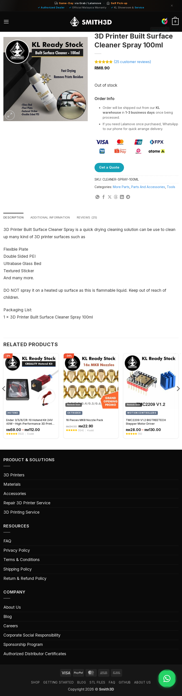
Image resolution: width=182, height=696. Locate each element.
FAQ (7, 541)
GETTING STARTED (58, 682)
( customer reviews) (132, 62)
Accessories (14, 493)
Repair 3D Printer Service (26, 503)
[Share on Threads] (116, 197)
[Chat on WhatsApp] (165, 678)
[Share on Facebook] (104, 197)
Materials (12, 484)
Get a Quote (109, 167)
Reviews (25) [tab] (91, 217)
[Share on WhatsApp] (97, 197)
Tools (171, 187)
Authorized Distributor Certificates (34, 654)
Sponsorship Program (23, 644)
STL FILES (97, 682)
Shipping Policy (17, 569)
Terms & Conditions (21, 560)
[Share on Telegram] (128, 197)
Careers (10, 626)
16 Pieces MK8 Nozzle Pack (84, 420)
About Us (12, 607)
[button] (6, 21)
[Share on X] (110, 197)
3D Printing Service (21, 512)
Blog (7, 616)
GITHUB (125, 682)
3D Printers (13, 475)
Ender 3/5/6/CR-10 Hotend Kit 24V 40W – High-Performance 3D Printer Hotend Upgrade (30, 422)
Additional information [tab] (53, 217)
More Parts (121, 187)
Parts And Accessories (148, 187)
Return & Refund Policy (24, 578)
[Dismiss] (172, 5)
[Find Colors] (164, 21)
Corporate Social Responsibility (32, 635)
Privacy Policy (16, 550)
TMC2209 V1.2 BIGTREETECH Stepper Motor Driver (146, 422)
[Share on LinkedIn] (122, 197)
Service (139, 7)
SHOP (35, 682)
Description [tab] (14, 217)
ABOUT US (142, 682)
